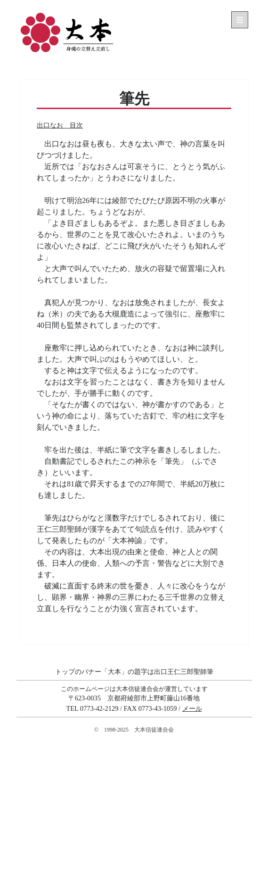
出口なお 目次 (60, 125)
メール (192, 708)
